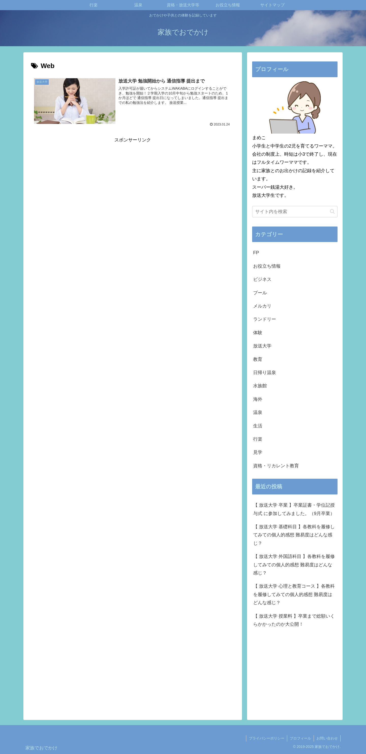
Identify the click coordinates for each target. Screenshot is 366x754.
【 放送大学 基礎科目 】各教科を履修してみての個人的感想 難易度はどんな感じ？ (294, 535)
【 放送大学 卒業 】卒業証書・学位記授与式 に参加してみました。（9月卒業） (294, 509)
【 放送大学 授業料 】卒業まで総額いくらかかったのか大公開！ (294, 620)
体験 (257, 332)
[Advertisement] (132, 179)
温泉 (257, 412)
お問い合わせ (327, 738)
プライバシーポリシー (266, 738)
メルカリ (262, 306)
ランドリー (264, 319)
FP (256, 252)
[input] (295, 211)
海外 (257, 399)
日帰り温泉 (264, 372)
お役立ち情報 (267, 266)
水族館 (260, 385)
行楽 (257, 439)
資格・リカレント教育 (276, 465)
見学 (257, 452)
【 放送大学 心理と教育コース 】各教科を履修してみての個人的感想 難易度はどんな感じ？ (294, 594)
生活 (257, 425)
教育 (257, 359)
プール (260, 292)
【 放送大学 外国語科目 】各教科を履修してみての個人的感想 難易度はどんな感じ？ (294, 564)
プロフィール (300, 738)
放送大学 (262, 345)
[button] (332, 211)
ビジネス (262, 279)
